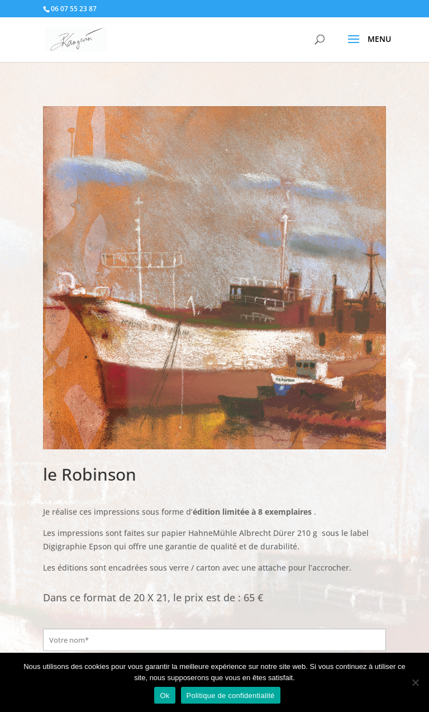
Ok (164, 695)
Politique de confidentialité (231, 695)
